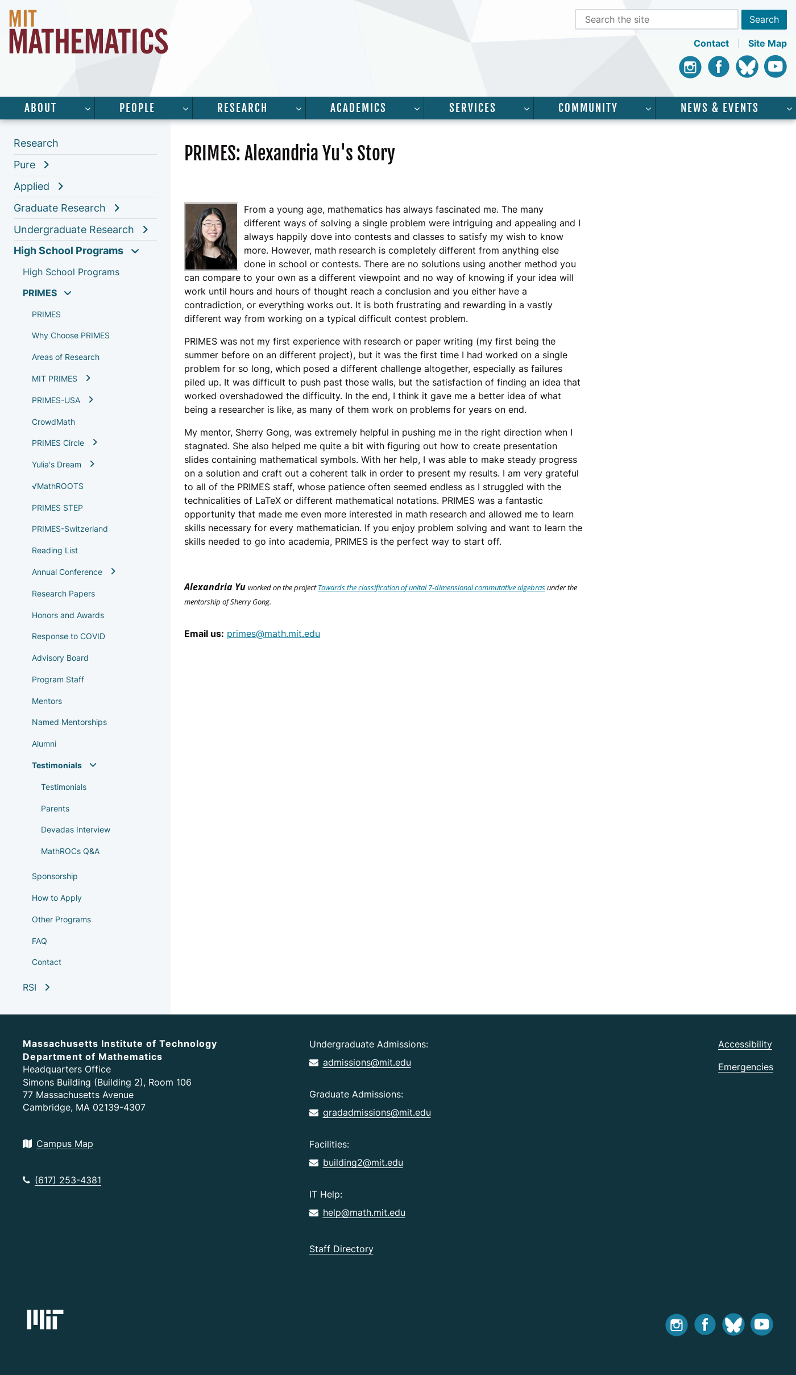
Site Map (767, 43)
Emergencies (745, 1066)
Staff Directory (341, 1248)
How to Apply (57, 897)
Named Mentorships (69, 722)
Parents (55, 808)
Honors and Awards (68, 615)
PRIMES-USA (56, 400)
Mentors (47, 701)
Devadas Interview (75, 829)
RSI (29, 987)
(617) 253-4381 (62, 1180)
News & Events (720, 108)
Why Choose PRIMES (71, 335)
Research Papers (63, 593)
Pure (24, 165)
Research (242, 108)
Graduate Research (60, 208)
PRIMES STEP (57, 507)
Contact (711, 43)
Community (588, 108)
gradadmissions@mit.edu (370, 1112)
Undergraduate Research (74, 229)
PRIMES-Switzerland (70, 528)
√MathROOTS (58, 486)
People (137, 108)
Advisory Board (60, 657)
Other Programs (61, 919)
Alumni (44, 743)
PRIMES (40, 293)
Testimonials (57, 765)
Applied (31, 186)
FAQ (39, 941)
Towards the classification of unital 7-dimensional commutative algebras (431, 587)
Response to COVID (68, 636)
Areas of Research (66, 357)
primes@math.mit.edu (273, 633)
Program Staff (58, 679)
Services (472, 108)
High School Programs (68, 250)
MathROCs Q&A (70, 851)
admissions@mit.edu (360, 1062)
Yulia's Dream (56, 464)
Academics (358, 108)
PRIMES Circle (58, 443)
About (40, 108)
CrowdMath (53, 421)
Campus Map (58, 1143)
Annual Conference (67, 572)
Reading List (55, 550)
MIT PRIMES (54, 378)
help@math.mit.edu (357, 1212)
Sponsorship (55, 876)
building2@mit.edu (356, 1162)
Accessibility (745, 1044)
